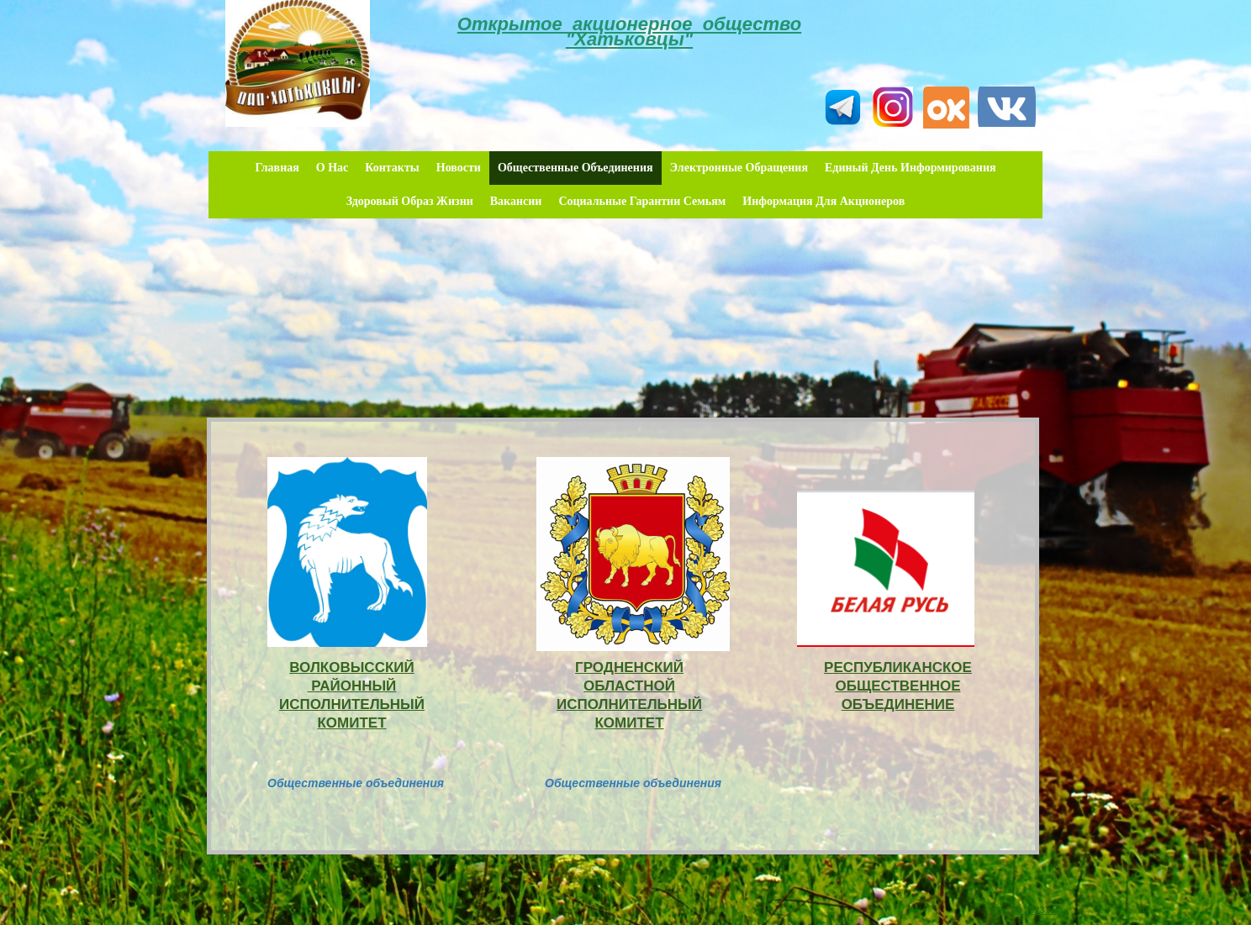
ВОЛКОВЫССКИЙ (351, 667)
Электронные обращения (739, 167)
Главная (276, 167)
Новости (458, 167)
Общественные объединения (575, 167)
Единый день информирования (910, 167)
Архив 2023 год (1028, 910)
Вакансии (516, 201)
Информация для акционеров (823, 201)
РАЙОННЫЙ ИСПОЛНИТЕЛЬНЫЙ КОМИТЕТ (352, 704)
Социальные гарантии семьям (642, 201)
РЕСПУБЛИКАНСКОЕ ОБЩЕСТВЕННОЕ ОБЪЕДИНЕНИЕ (898, 686)
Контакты (392, 167)
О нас (332, 167)
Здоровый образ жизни (409, 201)
